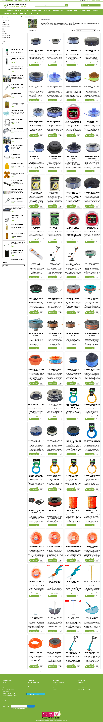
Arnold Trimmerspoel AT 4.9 (73, 86)
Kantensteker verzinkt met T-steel (36, 617)
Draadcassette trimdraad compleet (36, 369)
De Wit (6, 28)
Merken (5, 262)
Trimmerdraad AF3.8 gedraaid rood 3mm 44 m (73, 228)
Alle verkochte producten (18, 259)
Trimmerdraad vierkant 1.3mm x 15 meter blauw (36, 476)
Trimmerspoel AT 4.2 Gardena (55, 157)
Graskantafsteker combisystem (92, 617)
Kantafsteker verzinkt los (55, 617)
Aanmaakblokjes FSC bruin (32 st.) (18, 102)
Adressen (55, 687)
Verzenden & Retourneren (8, 689)
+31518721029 (10, 0)
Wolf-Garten (7, 37)
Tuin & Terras (7, 13)
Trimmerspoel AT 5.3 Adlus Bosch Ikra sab (73, 192)
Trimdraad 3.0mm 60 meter (36, 546)
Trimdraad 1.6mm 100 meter (92, 546)
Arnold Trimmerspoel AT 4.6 (36, 122)
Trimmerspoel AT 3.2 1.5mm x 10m (92, 369)
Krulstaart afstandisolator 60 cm (18, 75)
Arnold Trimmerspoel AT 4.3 (36, 86)
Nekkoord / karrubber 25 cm (18, 67)
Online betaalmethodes (8, 684)
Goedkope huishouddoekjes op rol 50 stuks (18, 110)
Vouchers (55, 689)
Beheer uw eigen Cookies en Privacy (35, 694)
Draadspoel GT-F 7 (54, 511)
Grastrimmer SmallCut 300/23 (92, 653)
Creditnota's (55, 686)
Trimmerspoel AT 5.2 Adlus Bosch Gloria (92, 192)
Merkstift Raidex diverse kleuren (18, 189)
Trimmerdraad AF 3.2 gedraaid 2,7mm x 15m (92, 228)
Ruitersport (23, 13)
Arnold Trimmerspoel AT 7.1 (54, 51)
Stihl (5, 33)
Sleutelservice (6, 691)
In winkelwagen (34, 64)
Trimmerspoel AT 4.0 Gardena (73, 157)
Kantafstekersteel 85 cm (92, 581)
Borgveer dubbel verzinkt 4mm (18, 198)
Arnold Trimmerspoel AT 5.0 (91, 51)
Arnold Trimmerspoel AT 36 (54, 122)
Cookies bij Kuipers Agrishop (9, 686)
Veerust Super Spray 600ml (18, 58)
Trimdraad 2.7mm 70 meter (55, 546)
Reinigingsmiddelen (36, 10)
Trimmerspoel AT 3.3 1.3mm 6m (36, 405)
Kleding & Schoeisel (58, 10)
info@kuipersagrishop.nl (24, 0)
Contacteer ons (82, 677)
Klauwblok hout (16, 93)
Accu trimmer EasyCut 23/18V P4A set (54, 263)
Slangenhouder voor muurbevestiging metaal (18, 128)
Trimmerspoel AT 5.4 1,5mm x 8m (55, 369)
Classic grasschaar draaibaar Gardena (55, 582)
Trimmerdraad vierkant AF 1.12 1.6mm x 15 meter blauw (73, 406)
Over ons (4, 682)
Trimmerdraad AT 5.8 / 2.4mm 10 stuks (36, 192)
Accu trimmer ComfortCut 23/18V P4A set (73, 264)
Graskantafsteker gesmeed (73, 617)
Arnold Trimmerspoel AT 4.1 (54, 86)
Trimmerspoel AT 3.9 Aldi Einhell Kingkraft (92, 157)
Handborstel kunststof (18, 207)
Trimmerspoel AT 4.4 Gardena (36, 157)
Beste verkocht (7, 46)
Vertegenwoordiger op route (9, 693)
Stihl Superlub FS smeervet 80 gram (36, 263)
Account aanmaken (96, 0)
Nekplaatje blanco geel (18, 163)
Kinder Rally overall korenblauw (18, 145)
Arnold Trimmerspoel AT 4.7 (91, 86)
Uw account (56, 677)
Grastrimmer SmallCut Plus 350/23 (73, 653)
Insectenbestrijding (85, 10)
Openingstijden (6, 699)
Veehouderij (18, 10)
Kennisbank (10, 10)
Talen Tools (7, 35)
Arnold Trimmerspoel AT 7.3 (36, 51)
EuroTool (6, 30)
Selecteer (86, 30)
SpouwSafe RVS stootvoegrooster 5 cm (18, 215)
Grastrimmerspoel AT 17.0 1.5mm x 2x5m (36, 440)
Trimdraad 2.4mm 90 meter (73, 546)
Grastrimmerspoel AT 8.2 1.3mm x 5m (54, 440)
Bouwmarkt (96, 10)
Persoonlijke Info (56, 680)
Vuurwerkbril (15, 154)
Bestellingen (55, 684)
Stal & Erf (26, 10)
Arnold (6, 24)
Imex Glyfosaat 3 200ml (18, 49)
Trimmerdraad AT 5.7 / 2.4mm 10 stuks (54, 192)
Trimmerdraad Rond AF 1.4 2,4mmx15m (54, 476)
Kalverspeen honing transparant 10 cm (18, 233)
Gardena (6, 31)
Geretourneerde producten (58, 682)
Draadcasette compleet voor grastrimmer (54, 653)
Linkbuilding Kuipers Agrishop (9, 697)
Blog (80, 0)
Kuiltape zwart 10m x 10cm (18, 251)
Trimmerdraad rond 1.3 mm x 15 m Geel (92, 476)
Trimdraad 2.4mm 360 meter (92, 511)
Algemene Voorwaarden (8, 680)
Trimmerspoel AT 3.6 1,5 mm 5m (55, 405)
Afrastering (47, 10)
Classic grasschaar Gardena (73, 582)
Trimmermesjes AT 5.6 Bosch (54, 228)
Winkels (29, 684)
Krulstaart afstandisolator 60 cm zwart (18, 137)
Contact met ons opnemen (33, 682)
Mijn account (30, 686)
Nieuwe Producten (33, 13)
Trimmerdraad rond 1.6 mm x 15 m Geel (92, 405)
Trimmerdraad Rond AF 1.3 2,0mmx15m (73, 476)
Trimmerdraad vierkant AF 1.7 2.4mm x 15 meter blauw (92, 440)
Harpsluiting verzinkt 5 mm (18, 119)
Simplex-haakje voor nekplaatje (18, 180)
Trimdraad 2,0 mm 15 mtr (36, 652)
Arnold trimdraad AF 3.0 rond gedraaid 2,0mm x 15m (73, 122)
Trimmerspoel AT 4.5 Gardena (92, 122)
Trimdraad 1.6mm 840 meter (73, 511)
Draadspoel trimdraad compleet (92, 263)
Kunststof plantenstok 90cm (18, 242)
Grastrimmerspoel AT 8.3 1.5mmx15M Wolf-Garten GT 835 (73, 441)
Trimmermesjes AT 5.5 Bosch (36, 228)
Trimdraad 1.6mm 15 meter (36, 581)
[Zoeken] (51, 5)
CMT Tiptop (7, 26)
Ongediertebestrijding (71, 10)
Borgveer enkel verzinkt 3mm (18, 84)
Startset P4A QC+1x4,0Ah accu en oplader (36, 511)
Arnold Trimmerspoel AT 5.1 (73, 51)
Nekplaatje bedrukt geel (18, 172)
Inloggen (88, 0)
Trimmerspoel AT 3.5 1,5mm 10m (73, 369)
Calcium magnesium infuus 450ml (18, 224)
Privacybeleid (5, 687)
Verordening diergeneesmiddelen (10, 695)
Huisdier (15, 13)
